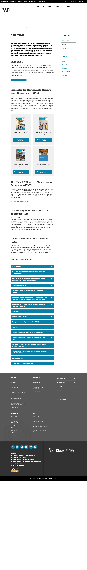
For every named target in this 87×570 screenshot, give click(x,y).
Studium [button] (36, 6)
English (75, 1)
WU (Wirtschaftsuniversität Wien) (18, 27)
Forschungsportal (38, 463)
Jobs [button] (68, 6)
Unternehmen (41, 1)
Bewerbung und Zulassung (18, 477)
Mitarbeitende (32, 1)
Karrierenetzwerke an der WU (40, 519)
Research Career (37, 506)
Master (12, 468)
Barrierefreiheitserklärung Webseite (23, 545)
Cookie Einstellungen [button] (17, 554)
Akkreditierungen (66, 64)
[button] (74, 6)
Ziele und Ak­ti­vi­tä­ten (17, 80)
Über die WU (37, 27)
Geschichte (64, 53)
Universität (30, 27)
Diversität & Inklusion (67, 71)
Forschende (36, 466)
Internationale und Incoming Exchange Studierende (16, 485)
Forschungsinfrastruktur (40, 475)
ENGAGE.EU (66, 48)
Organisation (14, 506)
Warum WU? (14, 463)
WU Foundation (15, 524)
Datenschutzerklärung (18, 547)
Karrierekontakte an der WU (40, 515)
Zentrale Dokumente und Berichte (68, 60)
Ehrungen (64, 75)
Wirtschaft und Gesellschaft (15, 509)
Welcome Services (38, 508)
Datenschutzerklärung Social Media (22, 549)
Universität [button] (59, 6)
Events (12, 521)
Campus (13, 512)
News (12, 515)
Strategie (63, 56)
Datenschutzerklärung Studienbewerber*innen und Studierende (26, 552)
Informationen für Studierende (16, 481)
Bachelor (13, 466)
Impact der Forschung (39, 468)
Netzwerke (64, 44)
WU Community (4, 1)
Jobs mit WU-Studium (38, 511)
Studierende (13, 1)
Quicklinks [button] (82, 1)
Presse (25, 1)
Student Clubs (14, 493)
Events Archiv (14, 518)
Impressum (14, 543)
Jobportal (36, 503)
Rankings (63, 68)
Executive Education (16, 474)
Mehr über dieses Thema (20, 228)
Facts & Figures (65, 40)
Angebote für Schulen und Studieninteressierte (18, 490)
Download (22, 166)
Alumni (20, 1)
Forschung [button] (47, 6)
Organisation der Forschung (38, 472)
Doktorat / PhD (15, 471)
